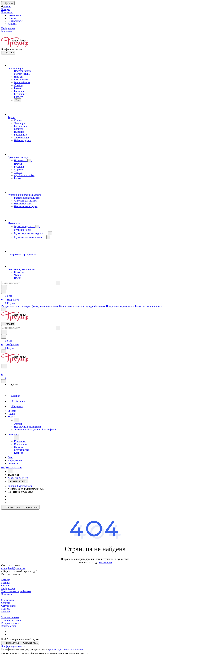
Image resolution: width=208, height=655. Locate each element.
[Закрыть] (3, 381)
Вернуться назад (88, 562)
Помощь (5, 611)
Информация (8, 588)
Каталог (5, 579)
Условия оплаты (10, 617)
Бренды (5, 582)
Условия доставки (11, 620)
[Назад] (16, 420)
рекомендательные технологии (66, 649)
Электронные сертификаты (16, 591)
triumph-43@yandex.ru (20, 486)
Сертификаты (15, 21)
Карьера (12, 23)
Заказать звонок (17, 481)
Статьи (5, 585)
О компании (14, 15)
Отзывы (12, 18)
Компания (6, 594)
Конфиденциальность (13, 646)
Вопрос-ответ (8, 626)
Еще (17, 100)
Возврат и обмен (10, 623)
